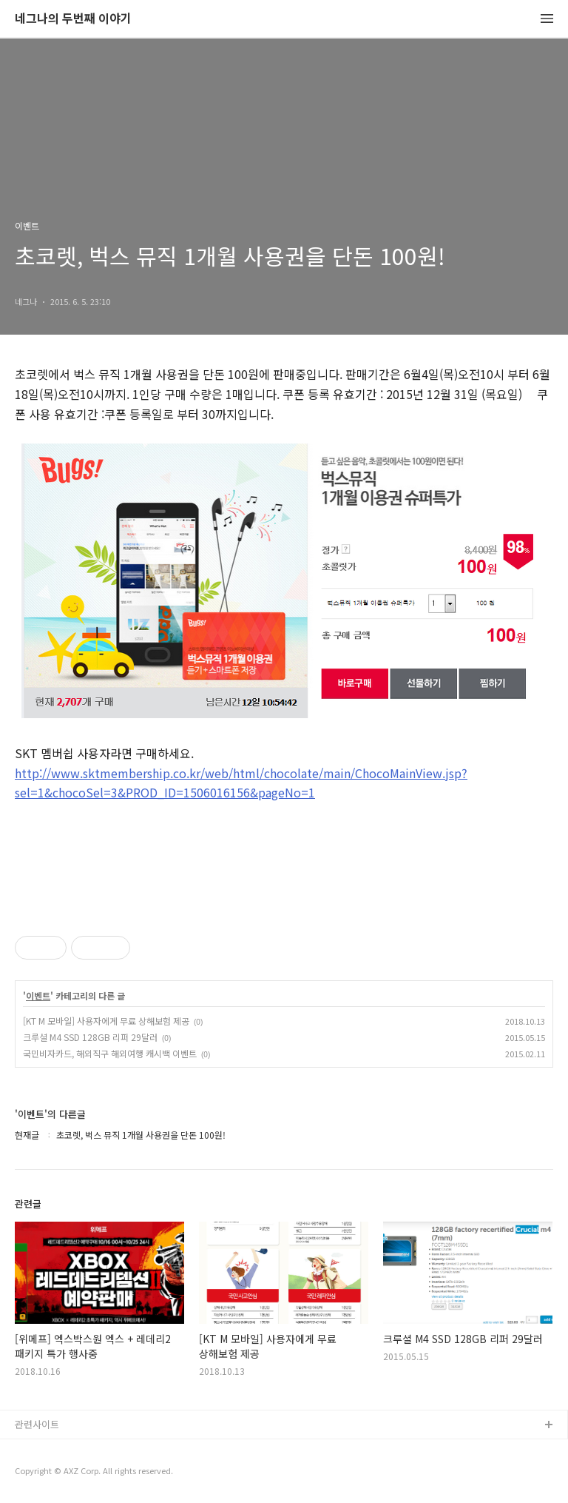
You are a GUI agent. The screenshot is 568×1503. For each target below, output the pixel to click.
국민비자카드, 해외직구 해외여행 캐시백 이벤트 (110, 1053)
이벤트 (38, 996)
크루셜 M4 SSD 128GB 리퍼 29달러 (90, 1037)
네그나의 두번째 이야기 (73, 19)
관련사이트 (37, 1424)
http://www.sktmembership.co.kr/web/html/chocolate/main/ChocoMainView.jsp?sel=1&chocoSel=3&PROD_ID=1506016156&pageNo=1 (241, 782)
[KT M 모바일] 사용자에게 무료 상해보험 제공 (106, 1020)
